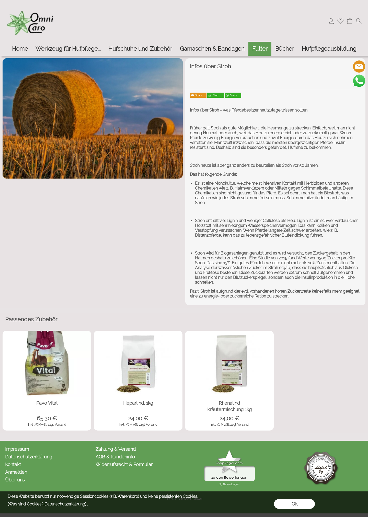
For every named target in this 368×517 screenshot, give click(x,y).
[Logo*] (30, 5)
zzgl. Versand (57, 424)
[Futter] (259, 49)
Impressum (17, 449)
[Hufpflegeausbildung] (329, 49)
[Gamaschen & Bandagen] (212, 49)
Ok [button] (294, 504)
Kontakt (13, 464)
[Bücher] (284, 49)
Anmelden (16, 472)
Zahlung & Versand (116, 449)
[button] (358, 21)
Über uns (15, 479)
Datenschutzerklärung (28, 456)
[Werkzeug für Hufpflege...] (68, 49)
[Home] (20, 49)
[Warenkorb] (349, 21)
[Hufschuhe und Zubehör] (140, 49)
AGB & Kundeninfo (115, 456)
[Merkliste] (340, 21)
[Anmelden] (331, 21)
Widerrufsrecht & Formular (124, 464)
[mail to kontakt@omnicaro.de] (359, 66)
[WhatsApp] (359, 80)
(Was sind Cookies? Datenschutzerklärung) (47, 504)
